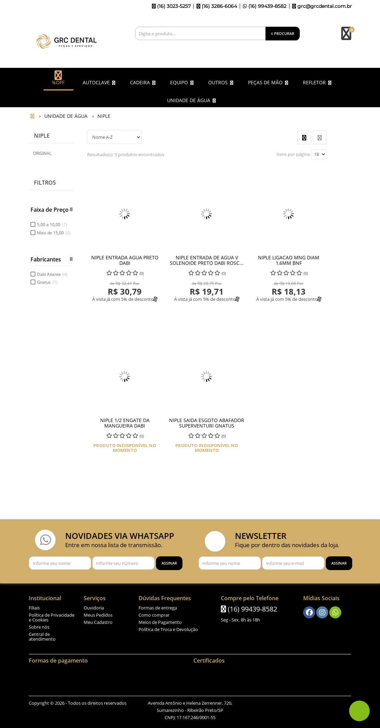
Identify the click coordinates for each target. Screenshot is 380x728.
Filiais (34, 607)
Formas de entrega (158, 607)
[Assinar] (169, 563)
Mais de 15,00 (54, 233)
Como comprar (154, 615)
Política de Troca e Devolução (168, 629)
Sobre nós (39, 627)
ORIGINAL (42, 153)
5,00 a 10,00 (52, 224)
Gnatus (47, 282)
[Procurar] (282, 33)
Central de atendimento (42, 636)
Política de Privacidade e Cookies (51, 617)
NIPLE (42, 135)
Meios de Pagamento (160, 622)
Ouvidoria (94, 607)
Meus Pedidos (98, 615)
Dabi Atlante (52, 274)
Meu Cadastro (98, 622)
